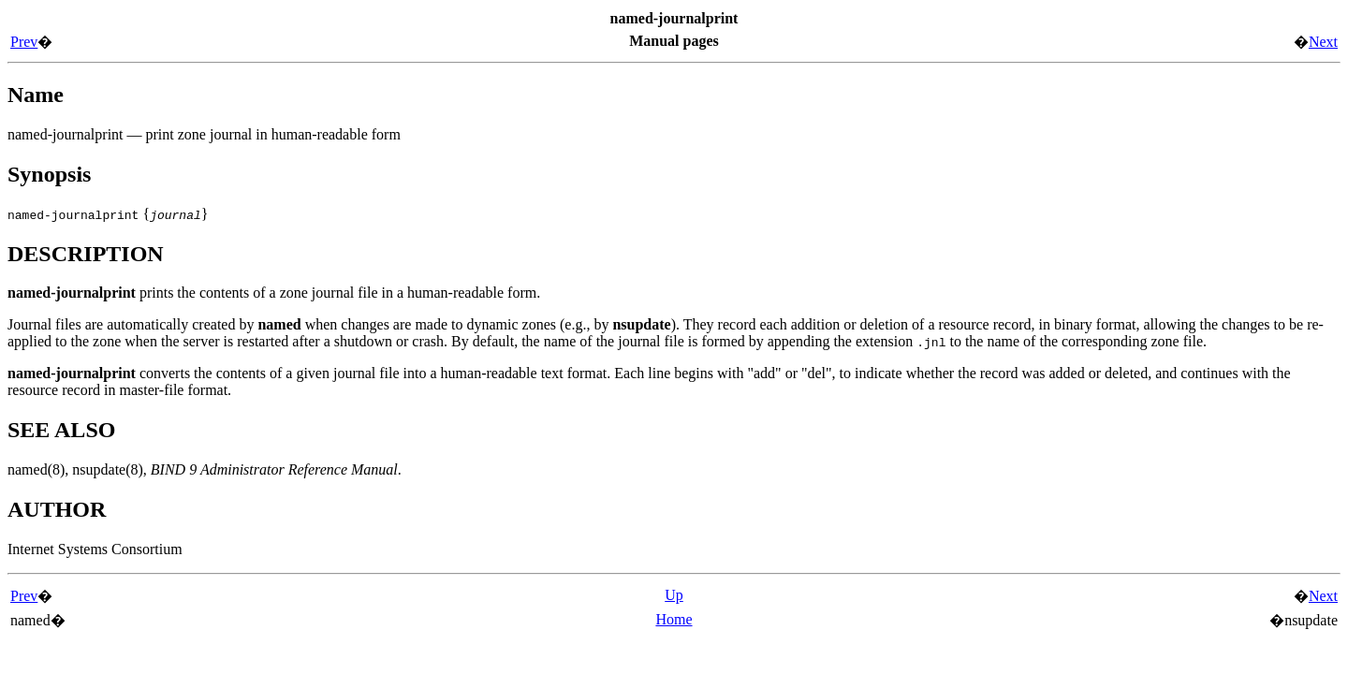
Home (673, 619)
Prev (23, 42)
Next (1323, 42)
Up (674, 595)
